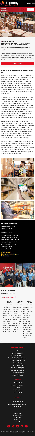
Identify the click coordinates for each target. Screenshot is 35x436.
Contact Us (17, 397)
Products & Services (17, 347)
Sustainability (17, 392)
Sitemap (17, 421)
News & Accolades (17, 385)
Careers (17, 387)
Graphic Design (17, 363)
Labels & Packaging (17, 368)
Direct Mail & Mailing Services (17, 358)
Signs (17, 351)
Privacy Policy (17, 413)
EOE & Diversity (17, 419)
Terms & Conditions (17, 415)
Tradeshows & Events (17, 365)
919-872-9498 (4, 10)
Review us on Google (7, 297)
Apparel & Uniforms (17, 355)
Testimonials (17, 390)
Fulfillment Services (8, 41)
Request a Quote (22, 9)
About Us (17, 379)
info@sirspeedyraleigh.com (10, 254)
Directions (5, 256)
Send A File (30, 9)
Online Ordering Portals (17, 360)
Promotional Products (17, 370)
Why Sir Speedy (17, 382)
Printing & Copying (17, 353)
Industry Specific (17, 375)
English (29, 3)
